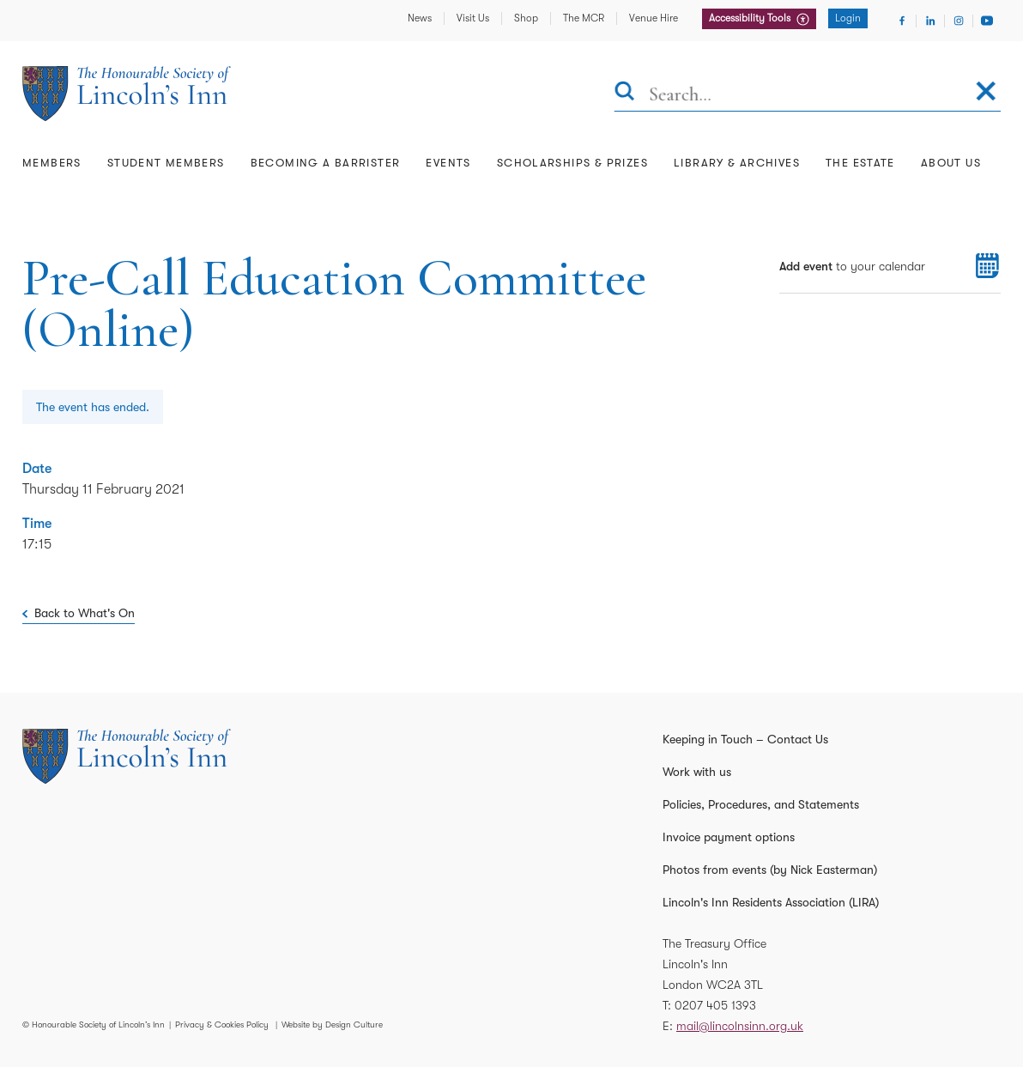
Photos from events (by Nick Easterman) (770, 869)
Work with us (697, 772)
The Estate (860, 162)
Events (448, 162)
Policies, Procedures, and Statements (761, 804)
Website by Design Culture (332, 1024)
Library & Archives (737, 162)
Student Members (166, 162)
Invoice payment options (729, 837)
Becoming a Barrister (326, 162)
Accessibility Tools (751, 18)
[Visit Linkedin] (930, 20)
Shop (526, 18)
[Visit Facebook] (902, 20)
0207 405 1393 (715, 1005)
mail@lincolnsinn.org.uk (739, 1026)
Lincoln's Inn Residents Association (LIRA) (771, 902)
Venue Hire (653, 18)
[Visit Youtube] (987, 20)
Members (52, 162)
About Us (951, 162)
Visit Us (473, 18)
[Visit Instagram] (958, 20)
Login (848, 18)
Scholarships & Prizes (572, 162)
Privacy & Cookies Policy (222, 1024)
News (420, 18)
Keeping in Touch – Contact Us (745, 739)
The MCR (583, 18)
